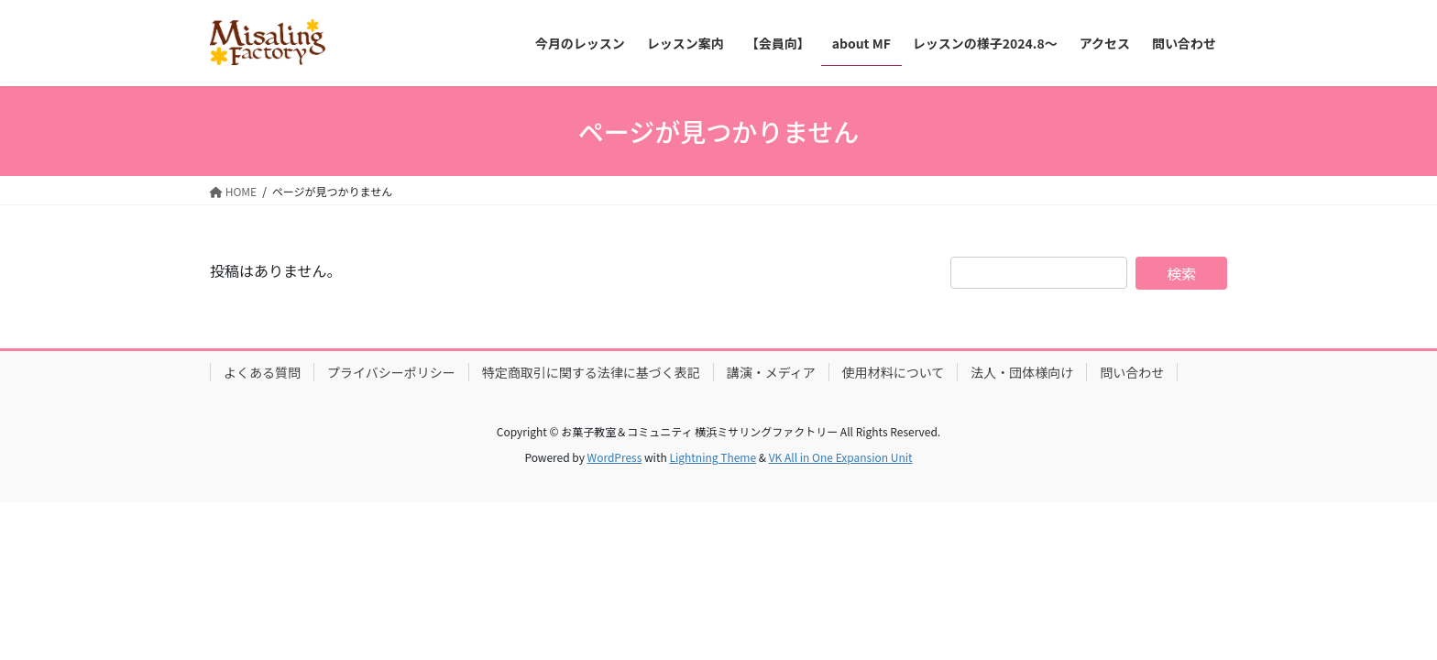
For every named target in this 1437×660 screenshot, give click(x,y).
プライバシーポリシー (391, 372)
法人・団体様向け (1022, 372)
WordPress (614, 457)
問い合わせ (1132, 372)
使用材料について (893, 372)
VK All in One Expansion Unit (841, 457)
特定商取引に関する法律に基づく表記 (591, 372)
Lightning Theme (712, 457)
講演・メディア (771, 372)
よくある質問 (262, 372)
